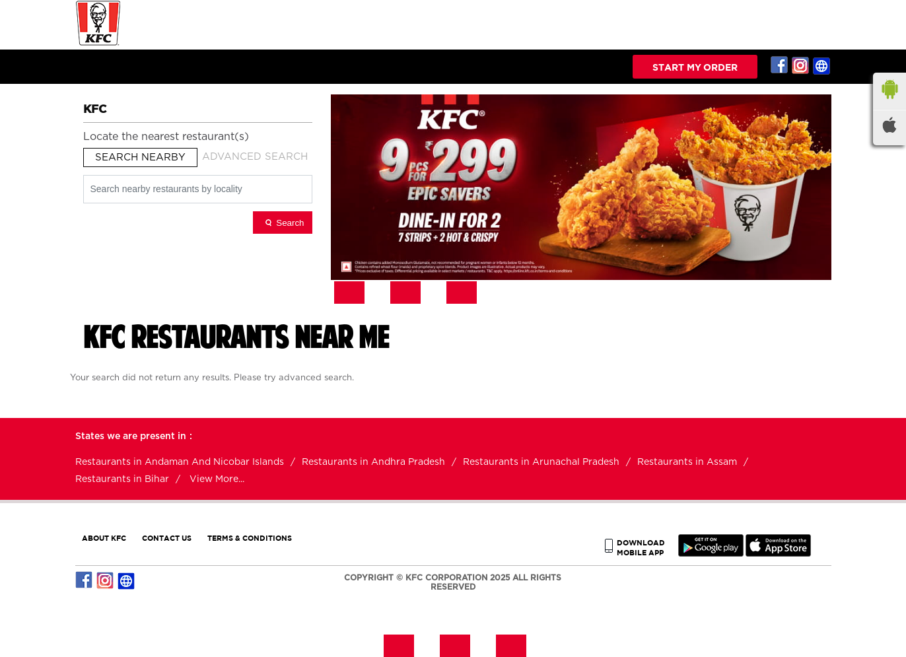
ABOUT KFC (104, 538)
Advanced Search (255, 157)
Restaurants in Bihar (122, 479)
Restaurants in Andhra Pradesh (373, 462)
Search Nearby (140, 157)
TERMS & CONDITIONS (249, 538)
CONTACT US (167, 538)
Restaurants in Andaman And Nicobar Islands (179, 462)
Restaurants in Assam (687, 462)
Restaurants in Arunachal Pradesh (541, 462)
